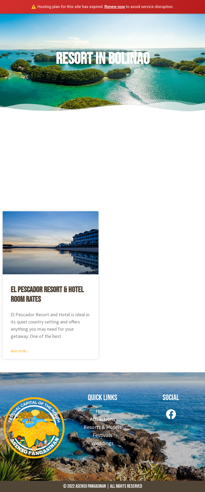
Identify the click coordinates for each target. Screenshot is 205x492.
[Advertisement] (102, 160)
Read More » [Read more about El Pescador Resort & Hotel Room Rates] (20, 351)
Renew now (114, 6)
